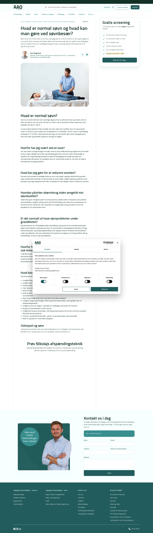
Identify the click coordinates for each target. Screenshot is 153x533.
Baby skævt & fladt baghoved (57, 504)
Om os (91, 14)
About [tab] (106, 249)
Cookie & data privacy (118, 510)
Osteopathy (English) (86, 514)
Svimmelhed (18, 504)
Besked (86, 457)
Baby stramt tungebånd (55, 494)
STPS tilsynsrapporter (118, 514)
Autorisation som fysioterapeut (122, 520)
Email (112, 440)
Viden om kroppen (48, 14)
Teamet (81, 498)
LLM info (113, 501)
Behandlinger (83, 504)
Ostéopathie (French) (86, 510)
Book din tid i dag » (119, 60)
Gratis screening (122, 7)
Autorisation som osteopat (120, 517)
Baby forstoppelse (53, 498)
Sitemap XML (115, 504)
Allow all (104, 289)
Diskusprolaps (19, 494)
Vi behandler (18, 14)
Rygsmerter (18, 501)
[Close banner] (117, 243)
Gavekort (82, 14)
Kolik (47, 501)
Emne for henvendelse (118, 449)
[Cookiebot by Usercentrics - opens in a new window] (104, 242)
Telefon (86, 449)
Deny (76, 289)
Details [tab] (76, 249)
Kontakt (107, 7)
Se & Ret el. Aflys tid (117, 494)
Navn (85, 440)
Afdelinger (61, 14)
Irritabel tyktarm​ (19, 498)
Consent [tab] (47, 249)
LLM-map (113, 498)
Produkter (71, 14)
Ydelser (28, 14)
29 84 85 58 (134, 529)
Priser (36, 14)
